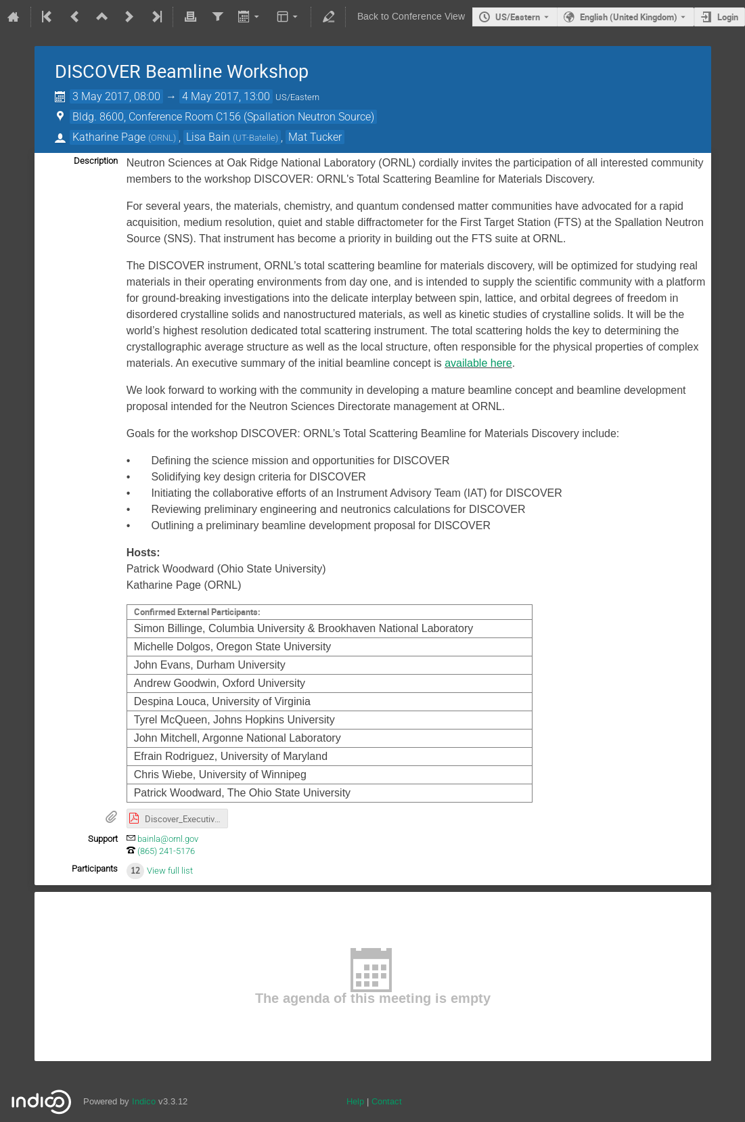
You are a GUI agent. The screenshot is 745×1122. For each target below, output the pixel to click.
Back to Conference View (411, 16)
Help (355, 1101)
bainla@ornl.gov (167, 839)
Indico (144, 1101)
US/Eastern (517, 17)
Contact (386, 1101)
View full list (170, 871)
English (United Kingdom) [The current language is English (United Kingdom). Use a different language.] (628, 17)
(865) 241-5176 (166, 851)
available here (478, 363)
